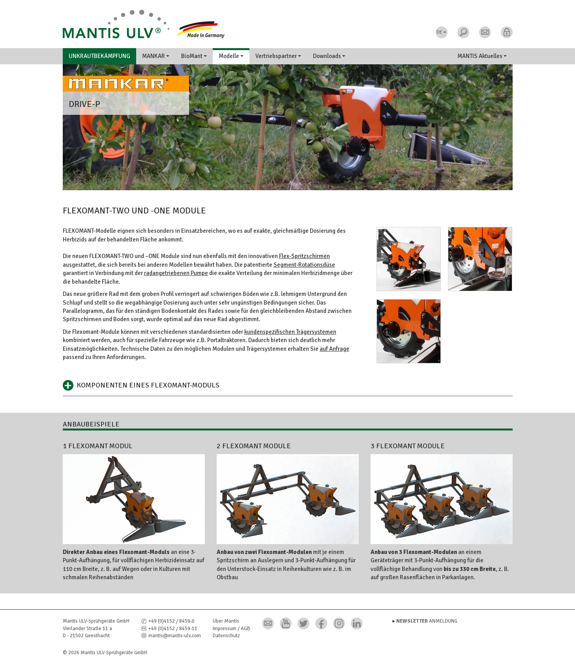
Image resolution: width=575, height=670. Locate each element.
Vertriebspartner (278, 56)
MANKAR (155, 56)
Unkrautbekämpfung (99, 56)
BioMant (194, 56)
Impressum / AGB (231, 628)
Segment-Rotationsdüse (304, 264)
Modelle (231, 56)
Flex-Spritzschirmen (304, 256)
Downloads (329, 56)
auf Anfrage (334, 348)
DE (441, 32)
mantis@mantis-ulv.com (174, 636)
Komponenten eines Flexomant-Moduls (148, 385)
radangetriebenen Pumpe (176, 273)
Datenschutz (226, 636)
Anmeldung (426, 621)
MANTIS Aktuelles (482, 56)
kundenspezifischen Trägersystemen (290, 331)
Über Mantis (226, 621)
